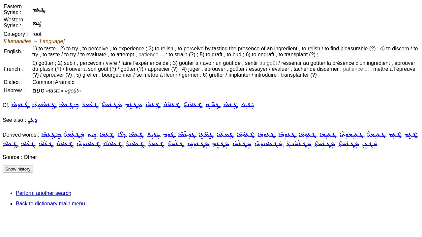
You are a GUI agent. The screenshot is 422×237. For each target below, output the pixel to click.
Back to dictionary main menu (50, 203)
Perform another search (43, 193)
